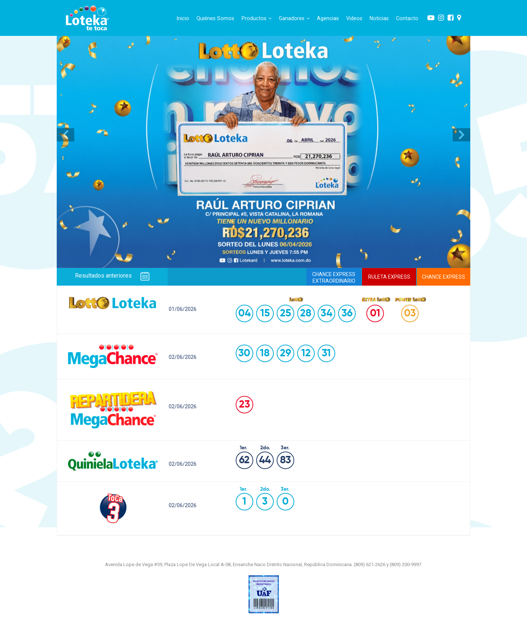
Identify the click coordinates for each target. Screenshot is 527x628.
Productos (257, 18)
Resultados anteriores (112, 276)
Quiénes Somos (215, 18)
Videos (354, 18)
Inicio (183, 18)
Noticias (379, 18)
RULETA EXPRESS (389, 277)
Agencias (328, 18)
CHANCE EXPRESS (443, 277)
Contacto (407, 18)
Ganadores (294, 18)
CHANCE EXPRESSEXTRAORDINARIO (333, 277)
